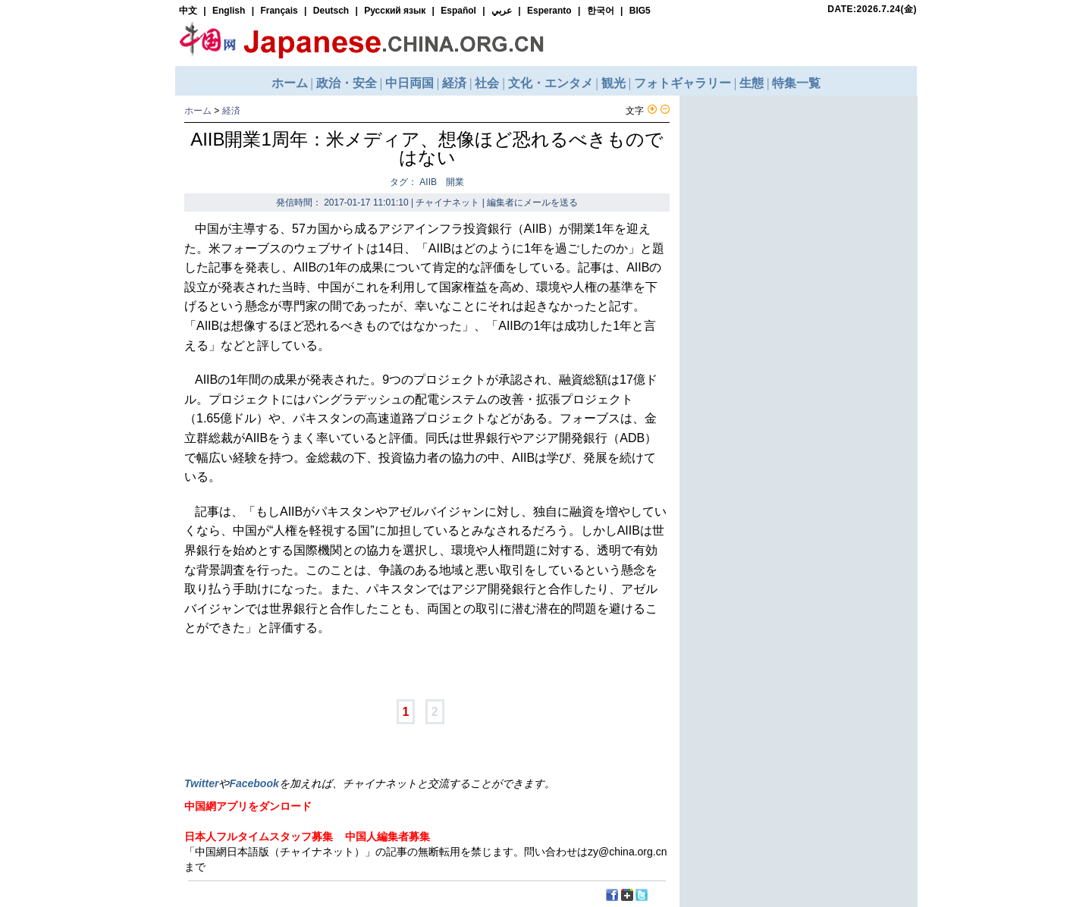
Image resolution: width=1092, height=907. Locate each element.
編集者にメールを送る (532, 202)
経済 (231, 110)
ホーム (198, 110)
